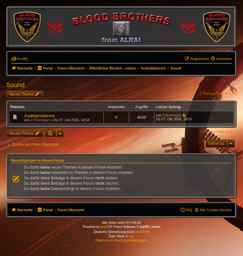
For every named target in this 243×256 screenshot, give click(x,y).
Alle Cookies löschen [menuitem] (216, 210)
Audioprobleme (39, 115)
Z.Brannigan (40, 120)
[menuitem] (221, 59)
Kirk (131, 236)
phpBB (105, 227)
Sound (15, 84)
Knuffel (22, 59)
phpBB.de (142, 232)
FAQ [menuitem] (188, 210)
